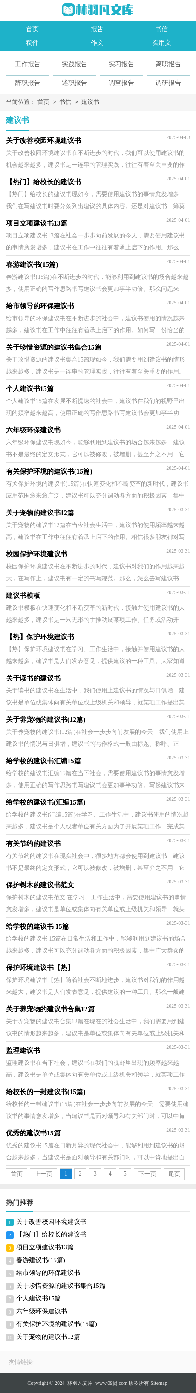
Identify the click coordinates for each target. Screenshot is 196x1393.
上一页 (43, 1174)
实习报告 (121, 64)
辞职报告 (27, 82)
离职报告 (168, 64)
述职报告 (74, 82)
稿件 (32, 42)
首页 (32, 29)
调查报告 (121, 82)
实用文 (161, 42)
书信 (161, 29)
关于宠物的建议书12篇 (48, 1336)
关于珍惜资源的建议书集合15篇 (61, 1285)
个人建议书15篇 (38, 1298)
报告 (97, 29)
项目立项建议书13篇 (45, 1247)
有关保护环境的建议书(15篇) (56, 1324)
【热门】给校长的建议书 (51, 1234)
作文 (97, 42)
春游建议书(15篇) (40, 1260)
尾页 (174, 1174)
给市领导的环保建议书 (48, 1272)
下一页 (147, 1174)
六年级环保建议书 (41, 1311)
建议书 (90, 102)
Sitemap (158, 1383)
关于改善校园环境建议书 (51, 1221)
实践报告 (74, 64)
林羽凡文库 (80, 1383)
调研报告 (168, 82)
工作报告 (27, 64)
